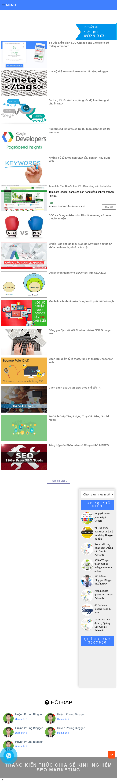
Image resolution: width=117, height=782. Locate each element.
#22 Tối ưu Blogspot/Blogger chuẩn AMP (103, 580)
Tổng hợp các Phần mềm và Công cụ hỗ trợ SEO (79, 445)
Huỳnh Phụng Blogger (29, 714)
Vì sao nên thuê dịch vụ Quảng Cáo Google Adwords (102, 625)
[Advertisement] (58, 26)
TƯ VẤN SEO (91, 27)
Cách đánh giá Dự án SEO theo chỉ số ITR (74, 387)
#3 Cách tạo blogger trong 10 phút (102, 609)
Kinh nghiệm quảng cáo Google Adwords (103, 594)
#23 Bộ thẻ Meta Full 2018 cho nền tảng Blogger (78, 71)
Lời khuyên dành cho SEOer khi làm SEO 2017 (77, 272)
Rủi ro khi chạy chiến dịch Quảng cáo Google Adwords (103, 549)
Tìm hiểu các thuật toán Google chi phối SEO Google (81, 301)
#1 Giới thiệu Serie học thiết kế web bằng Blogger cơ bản (103, 533)
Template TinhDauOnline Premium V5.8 (67, 206)
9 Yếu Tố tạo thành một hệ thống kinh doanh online (103, 566)
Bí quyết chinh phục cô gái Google (101, 517)
